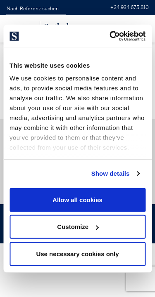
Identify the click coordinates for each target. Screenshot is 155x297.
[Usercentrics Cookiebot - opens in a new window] (110, 36)
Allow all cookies (77, 199)
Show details (110, 173)
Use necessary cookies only (77, 253)
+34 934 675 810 (129, 7)
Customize (77, 226)
